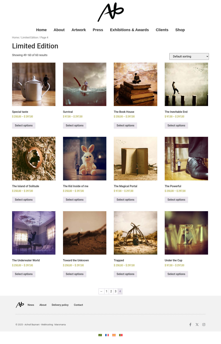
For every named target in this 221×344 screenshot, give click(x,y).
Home (41, 30)
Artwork (78, 30)
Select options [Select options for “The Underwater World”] (24, 274)
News (31, 304)
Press (98, 30)
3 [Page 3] (115, 291)
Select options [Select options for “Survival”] (75, 125)
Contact (78, 304)
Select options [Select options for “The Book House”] (125, 125)
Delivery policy (60, 304)
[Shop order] (189, 56)
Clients (162, 30)
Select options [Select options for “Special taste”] (24, 125)
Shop (180, 30)
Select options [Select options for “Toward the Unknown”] (75, 274)
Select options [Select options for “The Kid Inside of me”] (75, 199)
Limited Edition (29, 37)
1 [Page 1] (106, 291)
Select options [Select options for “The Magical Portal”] (125, 199)
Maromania (60, 324)
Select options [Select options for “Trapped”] (125, 274)
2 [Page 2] (111, 291)
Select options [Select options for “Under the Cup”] (176, 274)
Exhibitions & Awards (129, 30)
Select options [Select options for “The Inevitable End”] (176, 125)
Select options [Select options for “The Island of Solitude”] (24, 199)
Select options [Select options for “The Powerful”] (176, 199)
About (59, 30)
